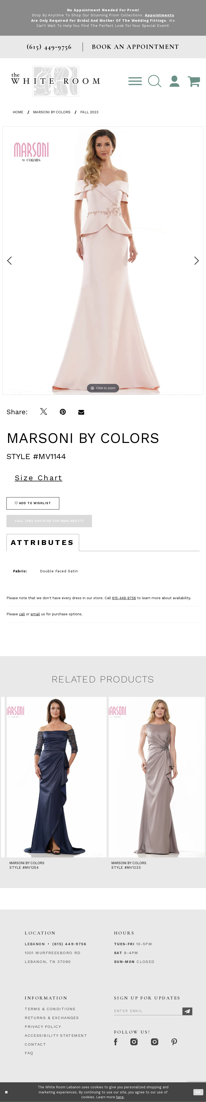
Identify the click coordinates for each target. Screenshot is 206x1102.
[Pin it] (63, 411)
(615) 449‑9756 (69, 944)
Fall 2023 (89, 112)
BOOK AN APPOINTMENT (135, 47)
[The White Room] (55, 81)
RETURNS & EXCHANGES (52, 1018)
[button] (155, 81)
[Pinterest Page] (175, 1042)
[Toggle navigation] (135, 81)
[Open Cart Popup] (193, 81)
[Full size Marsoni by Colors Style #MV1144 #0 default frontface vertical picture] (103, 261)
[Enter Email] (153, 1010)
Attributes (43, 542)
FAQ (29, 1053)
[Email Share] (81, 411)
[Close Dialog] (6, 1092)
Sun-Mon (124, 962)
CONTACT (35, 1044)
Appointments (159, 15)
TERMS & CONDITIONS (50, 1009)
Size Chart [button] (38, 477)
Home (18, 112)
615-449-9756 (124, 598)
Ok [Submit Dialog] (198, 1092)
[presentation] (52, 777)
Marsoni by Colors (52, 112)
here (120, 1097)
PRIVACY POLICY (43, 1026)
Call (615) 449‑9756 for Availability (49, 521)
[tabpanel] (103, 261)
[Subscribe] (187, 1011)
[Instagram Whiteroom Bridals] (155, 1042)
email (35, 614)
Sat (118, 953)
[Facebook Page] (116, 1042)
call (22, 614)
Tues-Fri (124, 944)
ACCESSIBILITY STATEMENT (56, 1035)
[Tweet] (44, 412)
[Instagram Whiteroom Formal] (134, 1042)
